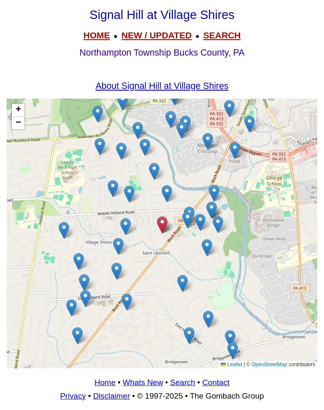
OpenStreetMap (269, 364)
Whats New (143, 382)
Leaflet (231, 364)
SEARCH (222, 35)
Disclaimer (111, 395)
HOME (96, 35)
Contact (216, 382)
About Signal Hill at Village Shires (161, 86)
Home (105, 382)
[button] (249, 124)
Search (182, 382)
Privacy (73, 395)
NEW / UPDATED (157, 35)
